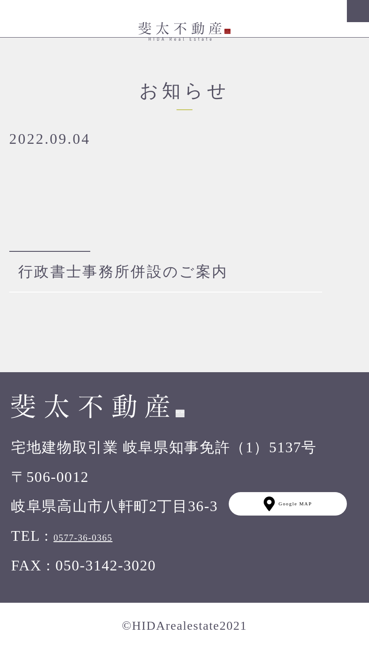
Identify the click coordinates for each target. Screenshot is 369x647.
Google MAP (288, 504)
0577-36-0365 (83, 538)
